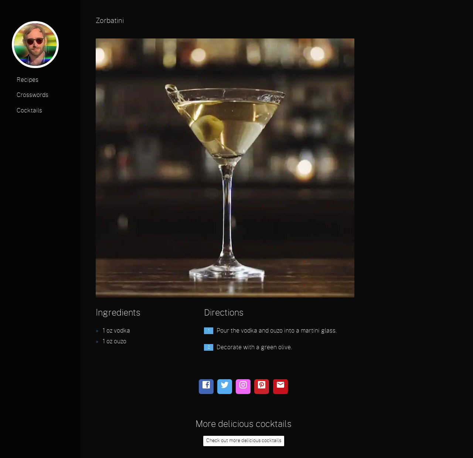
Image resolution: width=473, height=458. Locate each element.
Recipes (27, 80)
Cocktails (29, 111)
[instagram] (243, 386)
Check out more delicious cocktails (243, 440)
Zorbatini (110, 20)
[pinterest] (261, 386)
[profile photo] (35, 47)
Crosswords (32, 95)
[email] (280, 386)
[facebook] (206, 386)
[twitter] (224, 386)
